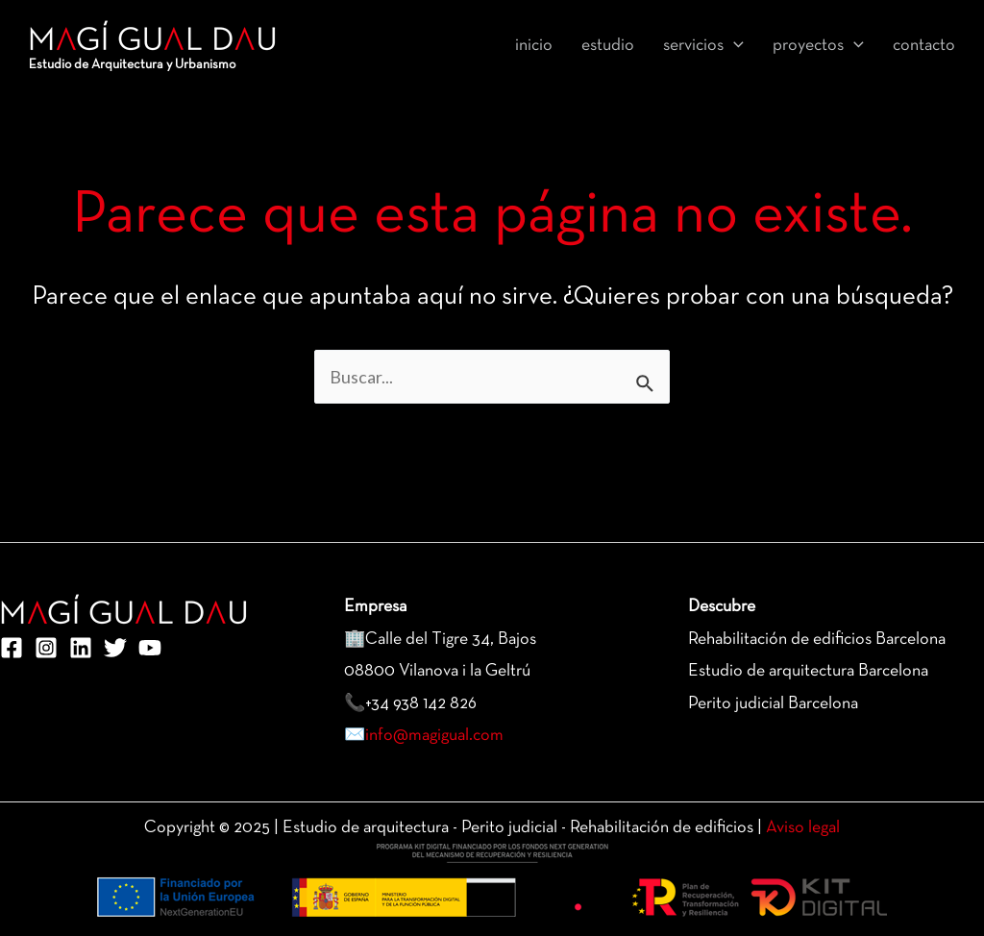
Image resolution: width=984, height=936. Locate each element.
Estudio (607, 45)
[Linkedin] (80, 647)
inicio (534, 45)
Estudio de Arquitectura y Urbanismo (132, 65)
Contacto (924, 45)
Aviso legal (803, 828)
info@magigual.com (434, 735)
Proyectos (818, 46)
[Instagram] (46, 647)
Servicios (703, 46)
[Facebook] (11, 647)
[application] (734, 46)
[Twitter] (115, 647)
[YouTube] (149, 647)
